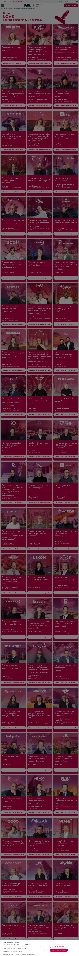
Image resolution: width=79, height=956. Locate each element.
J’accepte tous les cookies (58, 950)
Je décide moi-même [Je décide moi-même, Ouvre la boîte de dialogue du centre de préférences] (59, 946)
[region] (39, 948)
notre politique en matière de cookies (23, 953)
